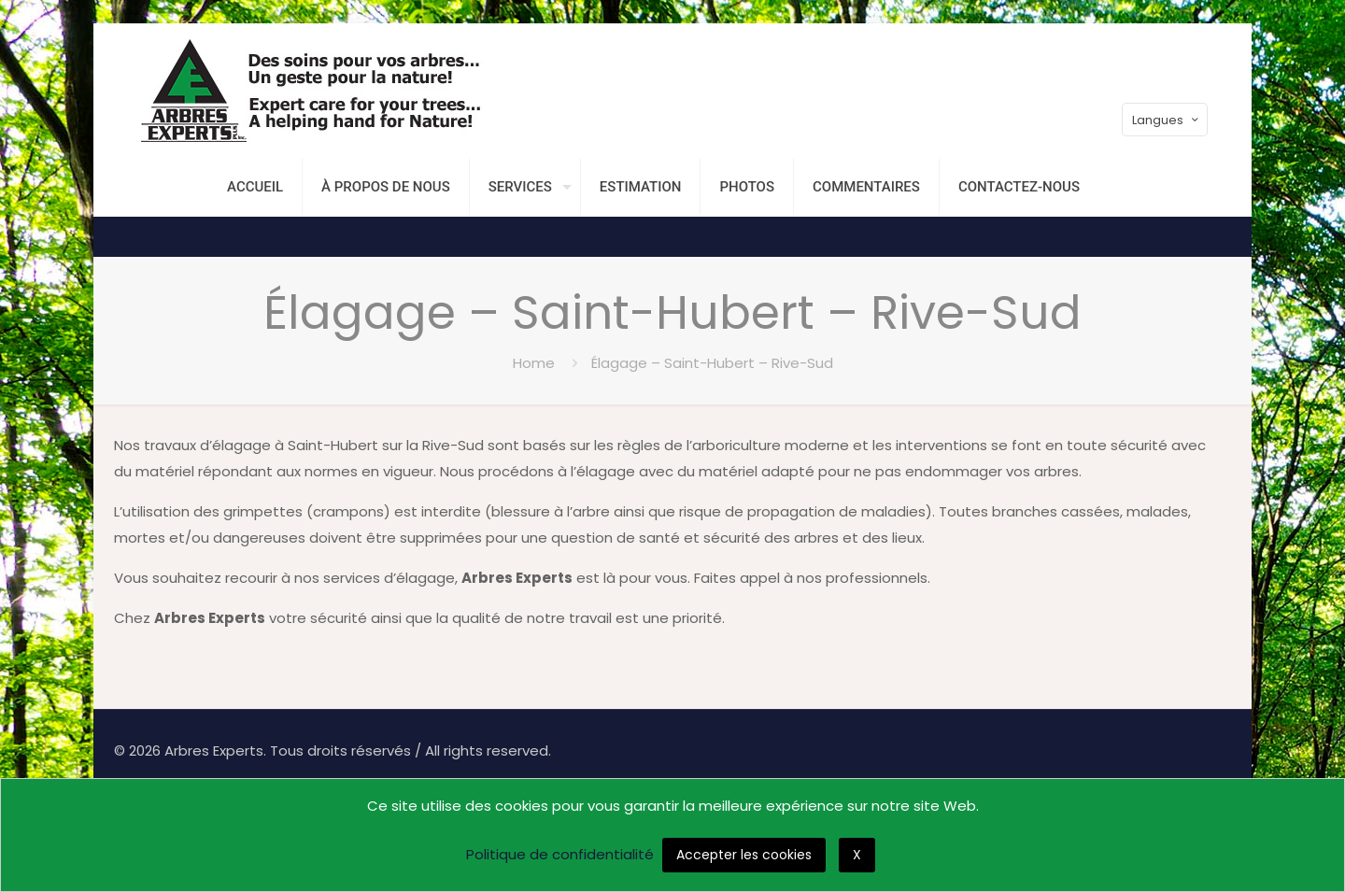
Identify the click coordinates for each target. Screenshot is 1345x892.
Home (534, 363)
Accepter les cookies (744, 854)
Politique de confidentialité (560, 854)
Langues (1166, 120)
